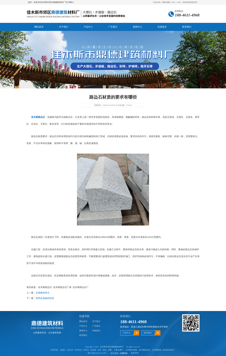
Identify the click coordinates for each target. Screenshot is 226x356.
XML (179, 2)
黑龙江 (63, 350)
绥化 (105, 350)
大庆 (99, 350)
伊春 (110, 350)
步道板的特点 (43, 292)
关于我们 (63, 27)
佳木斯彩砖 (156, 350)
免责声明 (134, 353)
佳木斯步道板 (131, 350)
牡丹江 (86, 350)
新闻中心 (137, 27)
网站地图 (166, 2)
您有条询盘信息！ (191, 2)
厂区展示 (112, 27)
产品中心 (88, 27)
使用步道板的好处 (45, 298)
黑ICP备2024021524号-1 (97, 353)
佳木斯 (93, 350)
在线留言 (162, 27)
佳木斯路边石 (144, 350)
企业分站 (157, 2)
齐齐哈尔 (78, 350)
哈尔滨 (70, 350)
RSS (173, 2)
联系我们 (186, 27)
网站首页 (39, 27)
